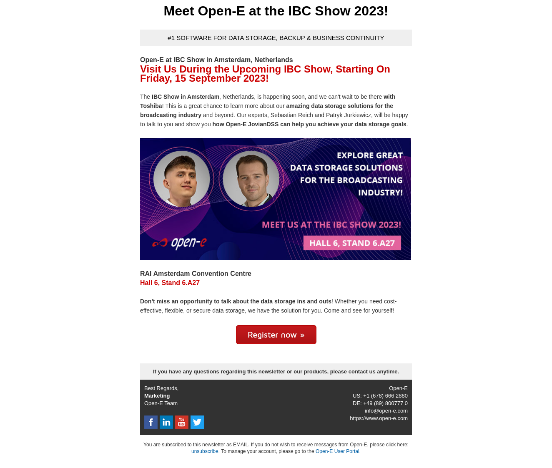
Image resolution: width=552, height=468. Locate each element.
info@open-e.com (386, 411)
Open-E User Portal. (338, 451)
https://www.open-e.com (379, 418)
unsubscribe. (205, 451)
